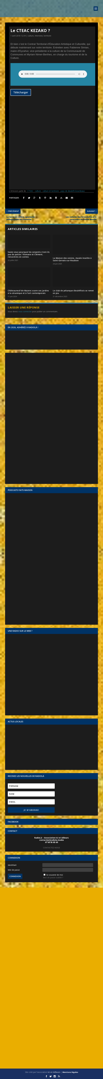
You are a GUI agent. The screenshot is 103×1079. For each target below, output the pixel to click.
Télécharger (20, 92)
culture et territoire (51, 191)
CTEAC (30, 191)
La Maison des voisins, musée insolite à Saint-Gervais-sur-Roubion (72, 259)
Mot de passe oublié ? (53, 877)
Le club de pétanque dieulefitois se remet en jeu (73, 291)
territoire (47, 35)
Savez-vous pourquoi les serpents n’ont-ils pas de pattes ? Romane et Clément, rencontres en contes (28, 254)
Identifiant (12, 865)
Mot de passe (14, 870)
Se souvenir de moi (54, 875)
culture (31, 35)
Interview (39, 35)
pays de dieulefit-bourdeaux (73, 191)
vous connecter (25, 311)
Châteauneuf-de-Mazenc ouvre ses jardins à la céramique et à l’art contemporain (28, 291)
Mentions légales (70, 1072)
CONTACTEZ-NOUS (51, 847)
